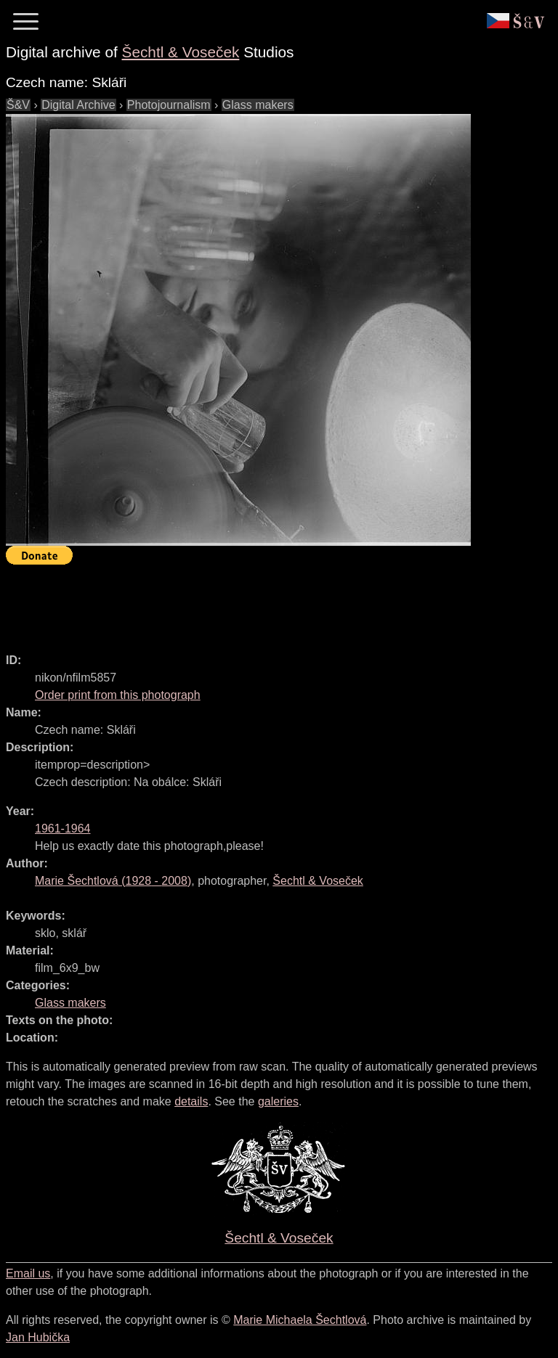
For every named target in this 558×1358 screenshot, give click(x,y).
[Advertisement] (270, 602)
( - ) (113, 881)
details (191, 1101)
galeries (278, 1101)
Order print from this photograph (118, 695)
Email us (28, 1273)
